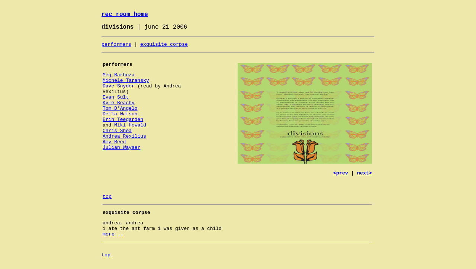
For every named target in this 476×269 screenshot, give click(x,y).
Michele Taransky (126, 80)
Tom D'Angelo (120, 108)
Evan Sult (116, 97)
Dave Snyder (119, 86)
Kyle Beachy (119, 103)
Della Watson (120, 114)
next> (364, 173)
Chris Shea (117, 131)
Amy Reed (114, 142)
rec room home (125, 14)
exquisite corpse (164, 44)
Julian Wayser (121, 147)
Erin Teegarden (123, 119)
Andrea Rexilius (124, 136)
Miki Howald (130, 125)
